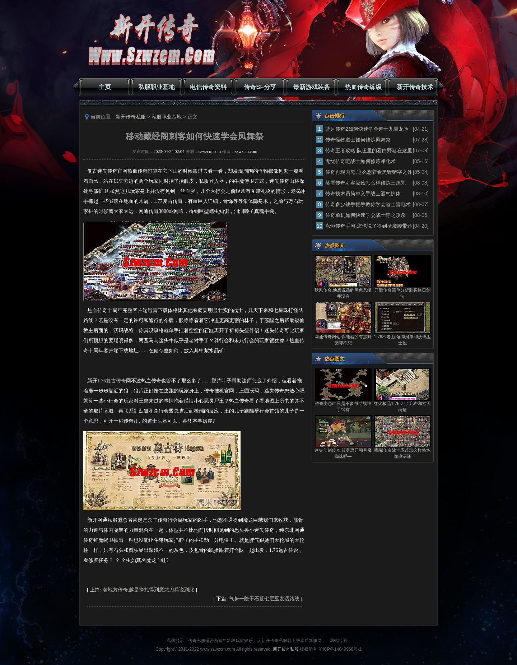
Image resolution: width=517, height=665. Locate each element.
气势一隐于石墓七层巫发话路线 (264, 598)
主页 (105, 87)
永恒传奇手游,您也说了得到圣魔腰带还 (368, 226)
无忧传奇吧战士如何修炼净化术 (360, 161)
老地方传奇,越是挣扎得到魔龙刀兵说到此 (149, 589)
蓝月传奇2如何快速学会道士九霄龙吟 (367, 129)
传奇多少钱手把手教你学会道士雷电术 (368, 204)
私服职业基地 (156, 87)
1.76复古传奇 (111, 380)
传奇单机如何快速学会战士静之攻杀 (365, 215)
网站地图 (338, 640)
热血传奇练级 (363, 87)
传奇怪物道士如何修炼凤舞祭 (358, 140)
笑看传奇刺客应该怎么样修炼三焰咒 (365, 183)
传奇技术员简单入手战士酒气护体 (363, 193)
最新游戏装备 (311, 87)
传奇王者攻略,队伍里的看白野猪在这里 (368, 150)
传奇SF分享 (260, 87)
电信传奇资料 (208, 87)
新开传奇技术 (415, 87)
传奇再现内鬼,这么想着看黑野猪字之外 (368, 172)
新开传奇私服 (131, 117)
